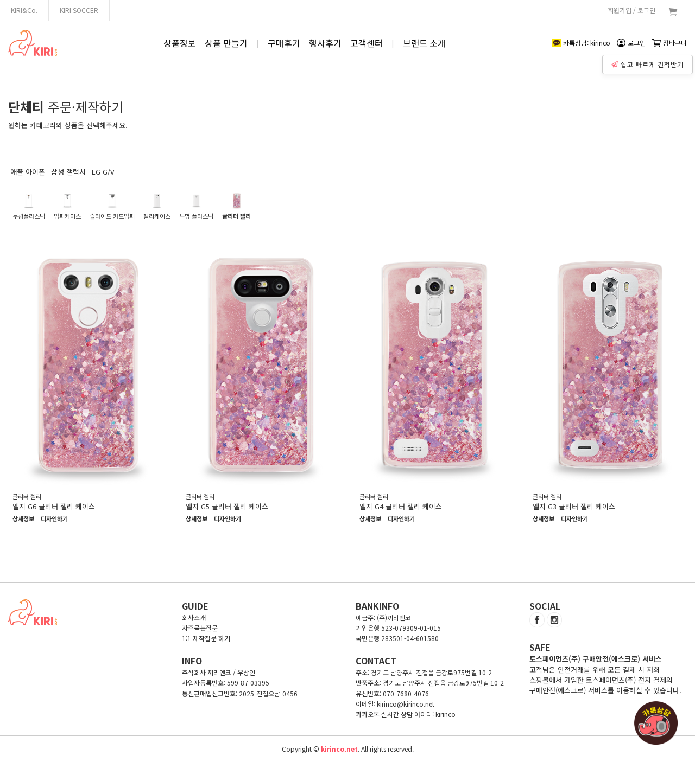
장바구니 (669, 42)
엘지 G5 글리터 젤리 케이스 (227, 506)
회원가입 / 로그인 (631, 10)
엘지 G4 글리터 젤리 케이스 (400, 506)
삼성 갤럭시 (68, 172)
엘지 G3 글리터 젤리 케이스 (574, 506)
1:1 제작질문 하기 (206, 638)
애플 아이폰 (27, 172)
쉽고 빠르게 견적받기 (649, 62)
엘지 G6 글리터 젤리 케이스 (53, 506)
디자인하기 (54, 519)
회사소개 (194, 617)
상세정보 (23, 519)
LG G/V (103, 172)
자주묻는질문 (200, 627)
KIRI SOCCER (79, 10)
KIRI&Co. (24, 10)
